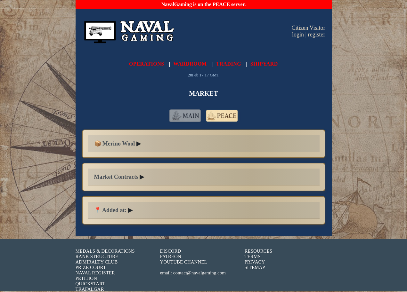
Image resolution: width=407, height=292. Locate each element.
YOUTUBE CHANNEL (183, 261)
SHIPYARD (264, 64)
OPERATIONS (146, 64)
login (298, 34)
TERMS (253, 256)
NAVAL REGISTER (95, 272)
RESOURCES (259, 251)
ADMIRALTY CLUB (97, 261)
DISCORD (170, 251)
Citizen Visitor (308, 28)
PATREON (170, 256)
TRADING (228, 64)
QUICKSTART (90, 283)
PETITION (86, 278)
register (316, 34)
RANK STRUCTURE (97, 256)
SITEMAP (255, 267)
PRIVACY (255, 261)
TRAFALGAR (90, 289)
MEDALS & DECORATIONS (105, 251)
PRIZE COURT (91, 267)
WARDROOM (190, 64)
